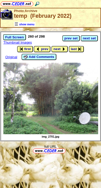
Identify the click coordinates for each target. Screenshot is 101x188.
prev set (71, 38)
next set (89, 38)
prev (42, 49)
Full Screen (14, 37)
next (59, 49)
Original (11, 57)
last (76, 49)
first (25, 49)
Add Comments (39, 57)
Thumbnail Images (17, 42)
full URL (50, 147)
